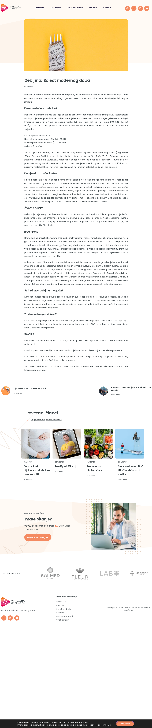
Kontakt (83, 8)
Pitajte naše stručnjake (37, 537)
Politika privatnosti (64, 616)
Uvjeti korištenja (63, 620)
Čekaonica (32, 8)
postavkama (105, 725)
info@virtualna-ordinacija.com (21, 610)
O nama (69, 8)
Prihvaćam (125, 723)
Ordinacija (15, 8)
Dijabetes (28, 462)
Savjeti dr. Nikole (51, 8)
